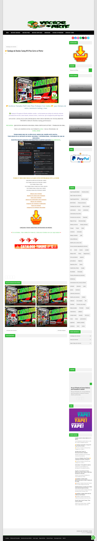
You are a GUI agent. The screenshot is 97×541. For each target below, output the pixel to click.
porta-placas (73, 260)
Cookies (7, 538)
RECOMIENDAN (55, 140)
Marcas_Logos (84, 199)
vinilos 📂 (49, 106)
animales (72, 286)
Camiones (78, 289)
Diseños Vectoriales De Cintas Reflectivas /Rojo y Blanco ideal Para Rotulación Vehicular (83, 472)
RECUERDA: (9, 125)
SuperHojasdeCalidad (74, 191)
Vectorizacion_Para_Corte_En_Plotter (78, 282)
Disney (81, 264)
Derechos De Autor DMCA (26, 538)
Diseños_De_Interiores (74, 297)
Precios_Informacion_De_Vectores (77, 275)
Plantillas (72, 304)
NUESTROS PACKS (26, 32)
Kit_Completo (79, 300)
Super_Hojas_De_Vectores (75, 195)
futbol (82, 228)
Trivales (87, 308)
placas (71, 289)
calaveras (79, 286)
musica (81, 250)
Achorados (79, 231)
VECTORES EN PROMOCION (57, 32)
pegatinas (72, 322)
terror (78, 326)
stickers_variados (80, 322)
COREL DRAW (36, 131)
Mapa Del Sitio (42, 538)
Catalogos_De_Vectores (11, 46)
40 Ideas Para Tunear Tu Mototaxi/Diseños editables (81, 452)
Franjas (71, 228)
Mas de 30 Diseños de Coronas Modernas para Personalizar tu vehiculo (80, 388)
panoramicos (83, 318)
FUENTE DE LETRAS (74, 268)
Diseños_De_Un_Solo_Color (75, 242)
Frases (77, 228)
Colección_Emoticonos (75, 293)
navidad (87, 250)
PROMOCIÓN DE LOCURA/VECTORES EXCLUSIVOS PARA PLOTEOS (83, 487)
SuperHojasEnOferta (74, 199)
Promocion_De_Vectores (75, 217)
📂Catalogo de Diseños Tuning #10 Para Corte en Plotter (83, 445)
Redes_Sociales (73, 308)
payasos (82, 257)
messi (71, 318)
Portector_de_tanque (81, 304)
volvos (83, 326)
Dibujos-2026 (73, 253)
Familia (82, 268)
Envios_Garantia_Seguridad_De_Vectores (78, 246)
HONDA (83, 297)
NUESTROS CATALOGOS (15, 32)
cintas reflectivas (73, 239)
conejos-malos (73, 315)
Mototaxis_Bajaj (82, 220)
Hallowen (72, 300)
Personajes (80, 271)
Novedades (72, 271)
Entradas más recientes (11, 330)
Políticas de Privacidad (15, 538)
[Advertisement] (48, 9)
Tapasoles (85, 217)
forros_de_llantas (73, 257)
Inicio (7, 32)
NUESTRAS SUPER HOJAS (37, 32)
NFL (86, 300)
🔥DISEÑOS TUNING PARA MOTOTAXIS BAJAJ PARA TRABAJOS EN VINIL (83, 480)
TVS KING (81, 308)
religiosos (80, 260)
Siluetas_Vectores (74, 224)
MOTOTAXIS (72, 202)
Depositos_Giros (73, 264)
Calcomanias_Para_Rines (75, 213)
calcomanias (73, 210)
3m (71, 250)
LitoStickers (89, 532)
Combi (75, 250)
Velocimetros (73, 311)
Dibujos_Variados (74, 235)
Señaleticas (72, 279)
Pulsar (79, 253)
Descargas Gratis (57, 538)
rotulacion (72, 231)
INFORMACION (47, 32)
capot (84, 286)
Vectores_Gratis (85, 191)
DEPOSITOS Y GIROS (70, 32)
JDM (81, 235)
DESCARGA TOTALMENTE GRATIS (83, 465)
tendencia (72, 326)
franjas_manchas (84, 224)
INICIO (64, 538)
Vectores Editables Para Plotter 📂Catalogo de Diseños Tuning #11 (83, 459)
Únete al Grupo (49, 538)
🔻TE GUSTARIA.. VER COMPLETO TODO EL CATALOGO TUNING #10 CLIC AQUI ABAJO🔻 (36, 232)
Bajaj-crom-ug (73, 220)
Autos (79, 210)
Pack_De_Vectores (82, 202)
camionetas (85, 210)
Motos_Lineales (86, 206)
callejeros (80, 311)
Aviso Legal (35, 538)
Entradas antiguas (62, 330)
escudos (80, 315)
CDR (41, 129)
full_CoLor (87, 315)
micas (76, 318)
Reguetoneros (87, 253)
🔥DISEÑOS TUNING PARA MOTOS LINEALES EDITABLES (83, 494)
